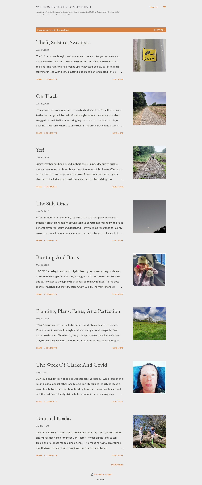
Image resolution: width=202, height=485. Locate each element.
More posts (117, 465)
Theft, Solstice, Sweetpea (63, 42)
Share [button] (39, 79)
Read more (117, 79)
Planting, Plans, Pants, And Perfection (78, 311)
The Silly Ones (52, 203)
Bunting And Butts (57, 257)
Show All (159, 30)
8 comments (50, 133)
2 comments (50, 79)
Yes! (40, 149)
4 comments (50, 187)
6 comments (50, 294)
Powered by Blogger (101, 474)
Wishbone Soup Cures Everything (63, 7)
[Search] (153, 7)
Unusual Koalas (53, 418)
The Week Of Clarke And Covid (71, 364)
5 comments (50, 348)
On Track (47, 96)
